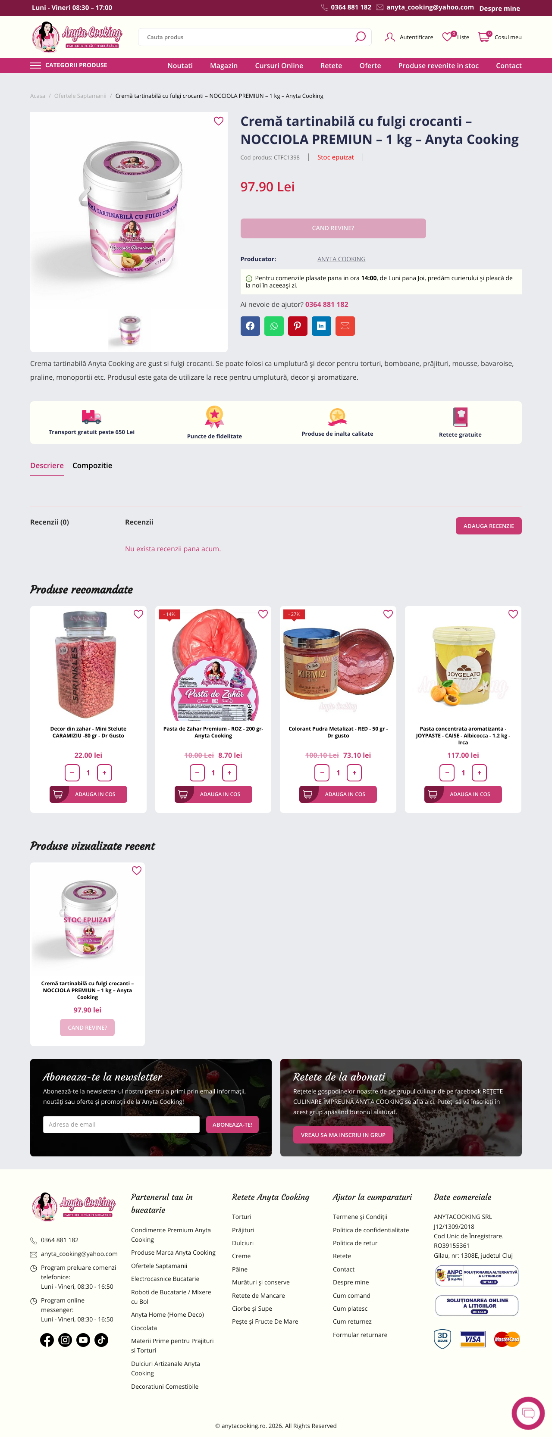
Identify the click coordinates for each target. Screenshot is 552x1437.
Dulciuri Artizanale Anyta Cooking (165, 1369)
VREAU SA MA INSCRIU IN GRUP (343, 1135)
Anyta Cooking (341, 259)
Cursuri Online (279, 65)
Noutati (180, 65)
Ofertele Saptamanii (159, 1266)
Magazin (224, 65)
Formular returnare (360, 1335)
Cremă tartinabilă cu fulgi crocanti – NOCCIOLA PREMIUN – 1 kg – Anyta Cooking (87, 990)
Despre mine (351, 1282)
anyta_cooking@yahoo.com (74, 1254)
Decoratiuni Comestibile (164, 1387)
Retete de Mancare (258, 1296)
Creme (241, 1256)
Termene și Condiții (360, 1217)
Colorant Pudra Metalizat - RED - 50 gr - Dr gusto (338, 732)
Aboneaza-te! (232, 1124)
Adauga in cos (84, 794)
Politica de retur (355, 1243)
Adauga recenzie (489, 526)
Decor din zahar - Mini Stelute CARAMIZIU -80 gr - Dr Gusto (88, 732)
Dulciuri (243, 1243)
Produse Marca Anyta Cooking (173, 1253)
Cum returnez (352, 1322)
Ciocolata (144, 1328)
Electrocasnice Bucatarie (165, 1279)
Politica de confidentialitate (371, 1230)
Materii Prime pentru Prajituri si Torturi (172, 1346)
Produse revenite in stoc (438, 65)
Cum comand (351, 1296)
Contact (509, 65)
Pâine (240, 1269)
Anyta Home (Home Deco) (167, 1315)
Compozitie (92, 465)
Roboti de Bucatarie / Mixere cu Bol (171, 1297)
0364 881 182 (326, 304)
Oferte (370, 65)
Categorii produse (76, 65)
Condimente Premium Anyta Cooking (171, 1235)
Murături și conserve (261, 1282)
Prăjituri (243, 1230)
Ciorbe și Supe (252, 1309)
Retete (331, 65)
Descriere (47, 465)
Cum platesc (350, 1309)
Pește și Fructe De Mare (265, 1322)
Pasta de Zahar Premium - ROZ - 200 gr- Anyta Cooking (213, 732)
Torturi (241, 1217)
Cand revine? (87, 1027)
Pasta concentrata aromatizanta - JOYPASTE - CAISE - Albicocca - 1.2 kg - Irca (463, 735)
